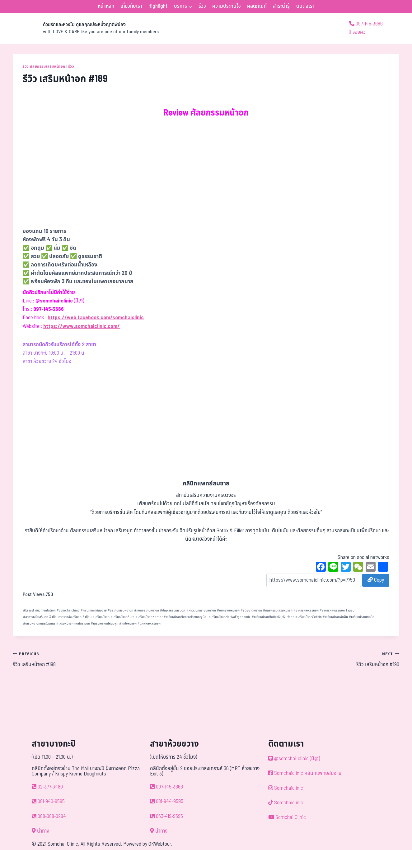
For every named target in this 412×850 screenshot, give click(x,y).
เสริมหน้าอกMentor (149, 617)
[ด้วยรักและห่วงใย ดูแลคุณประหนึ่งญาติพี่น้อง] (86, 28)
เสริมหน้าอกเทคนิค (361, 617)
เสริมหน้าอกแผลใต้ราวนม (73, 623)
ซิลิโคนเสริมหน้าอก (120, 610)
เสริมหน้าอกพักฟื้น (335, 617)
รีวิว (202, 6)
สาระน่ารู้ (281, 6)
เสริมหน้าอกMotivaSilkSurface (273, 617)
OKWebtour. (160, 844)
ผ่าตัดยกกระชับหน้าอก (201, 610)
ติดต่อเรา (305, 6)
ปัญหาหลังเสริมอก (172, 610)
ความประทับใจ (226, 6)
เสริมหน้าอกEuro (122, 617)
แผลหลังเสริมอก (149, 623)
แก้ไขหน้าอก (128, 623)
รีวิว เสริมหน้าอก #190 (305, 659)
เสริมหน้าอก (101, 617)
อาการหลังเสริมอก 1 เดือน (337, 610)
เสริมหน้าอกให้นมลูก (104, 623)
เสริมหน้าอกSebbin (308, 617)
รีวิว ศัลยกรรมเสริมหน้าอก (44, 66)
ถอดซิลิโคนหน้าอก (146, 610)
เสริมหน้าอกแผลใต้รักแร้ (39, 623)
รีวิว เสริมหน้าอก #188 (107, 659)
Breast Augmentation (39, 610)
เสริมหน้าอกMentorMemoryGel (186, 617)
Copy (376, 580)
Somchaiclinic (68, 610)
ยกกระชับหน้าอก (228, 610)
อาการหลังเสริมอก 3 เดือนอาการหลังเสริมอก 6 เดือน (57, 617)
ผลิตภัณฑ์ (257, 6)
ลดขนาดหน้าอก (251, 610)
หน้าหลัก (106, 6)
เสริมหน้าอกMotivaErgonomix (229, 617)
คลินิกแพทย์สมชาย (94, 610)
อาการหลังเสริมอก (306, 610)
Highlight (157, 6)
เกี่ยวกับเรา (131, 6)
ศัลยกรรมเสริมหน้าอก (278, 610)
